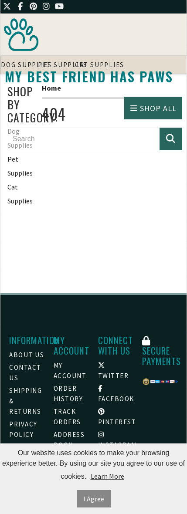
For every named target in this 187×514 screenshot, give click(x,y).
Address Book (69, 439)
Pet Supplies (20, 166)
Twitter (113, 371)
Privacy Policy (23, 429)
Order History (68, 393)
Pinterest (116, 417)
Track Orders (67, 416)
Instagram (116, 440)
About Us (26, 355)
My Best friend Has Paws (89, 76)
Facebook (116, 394)
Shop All (153, 108)
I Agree (93, 498)
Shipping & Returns (25, 401)
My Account (70, 370)
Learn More (107, 476)
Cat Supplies (20, 194)
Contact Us (25, 372)
